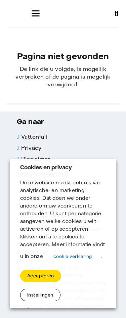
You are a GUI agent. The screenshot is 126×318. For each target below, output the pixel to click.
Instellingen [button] (40, 295)
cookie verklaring (72, 256)
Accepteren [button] (40, 275)
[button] (35, 13)
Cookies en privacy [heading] (46, 167)
